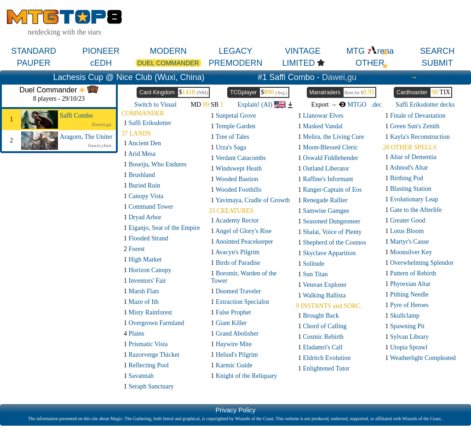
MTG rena (370, 51)
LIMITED (298, 63)
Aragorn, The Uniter (86, 136)
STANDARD (33, 51)
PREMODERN (235, 63)
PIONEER (101, 51)
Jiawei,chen (99, 145)
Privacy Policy (235, 410)
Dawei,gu (339, 77)
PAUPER (34, 63)
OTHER (370, 63)
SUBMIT (437, 63)
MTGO (353, 104)
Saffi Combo (76, 115)
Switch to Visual (155, 104)
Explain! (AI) (261, 104)
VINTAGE (303, 51)
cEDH (101, 63)
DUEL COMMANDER (168, 63)
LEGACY (235, 51)
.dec (376, 104)
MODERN (168, 51)
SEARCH (437, 51)
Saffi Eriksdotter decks (425, 104)
